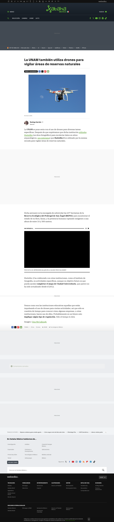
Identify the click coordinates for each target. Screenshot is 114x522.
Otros (32, 327)
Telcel (9, 458)
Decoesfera (84, 488)
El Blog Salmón (99, 485)
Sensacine (40, 485)
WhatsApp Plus (72, 432)
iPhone (84, 48)
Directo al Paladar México (56, 508)
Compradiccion (85, 490)
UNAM (45, 327)
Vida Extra (25, 488)
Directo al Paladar (56, 485)
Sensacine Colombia (40, 511)
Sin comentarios (32, 71)
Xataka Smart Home (11, 493)
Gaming (24, 18)
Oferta (33, 48)
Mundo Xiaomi (12, 497)
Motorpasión (69, 485)
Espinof (39, 488)
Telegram (80, 461)
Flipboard (45, 71)
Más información (70, 520)
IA (38, 48)
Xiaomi (43, 48)
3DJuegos (25, 485)
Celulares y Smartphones (29, 450)
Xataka (10, 485)
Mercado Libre (25, 48)
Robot (64, 48)
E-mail (48, 71)
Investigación (12, 444)
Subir (101, 477)
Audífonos (57, 48)
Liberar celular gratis (97, 432)
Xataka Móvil (11, 488)
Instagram (100, 18)
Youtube (96, 18)
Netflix (78, 48)
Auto (37, 18)
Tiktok (106, 18)
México (44, 458)
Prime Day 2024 (12, 454)
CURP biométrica (84, 432)
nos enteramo (43, 138)
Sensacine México (42, 508)
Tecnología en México (56, 327)
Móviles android (46, 454)
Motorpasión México (69, 508)
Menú (12, 12)
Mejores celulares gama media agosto (31, 432)
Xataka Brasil (11, 510)
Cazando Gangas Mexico (47, 445)
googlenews (103, 18)
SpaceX (50, 48)
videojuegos (28, 458)
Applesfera (11, 490)
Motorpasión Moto (71, 488)
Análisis (27, 444)
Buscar (103, 470)
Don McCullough (39, 322)
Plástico (71, 48)
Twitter (93, 18)
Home (31, 18)
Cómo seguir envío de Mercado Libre (54, 432)
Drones (38, 327)
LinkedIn (90, 461)
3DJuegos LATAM (27, 508)
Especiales (11, 449)
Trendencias (84, 485)
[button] (36, 122)
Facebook (90, 18)
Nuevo (101, 12)
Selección (16, 18)
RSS (83, 461)
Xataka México (57, 9)
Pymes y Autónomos (98, 488)
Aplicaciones (45, 449)
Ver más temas (12, 462)
